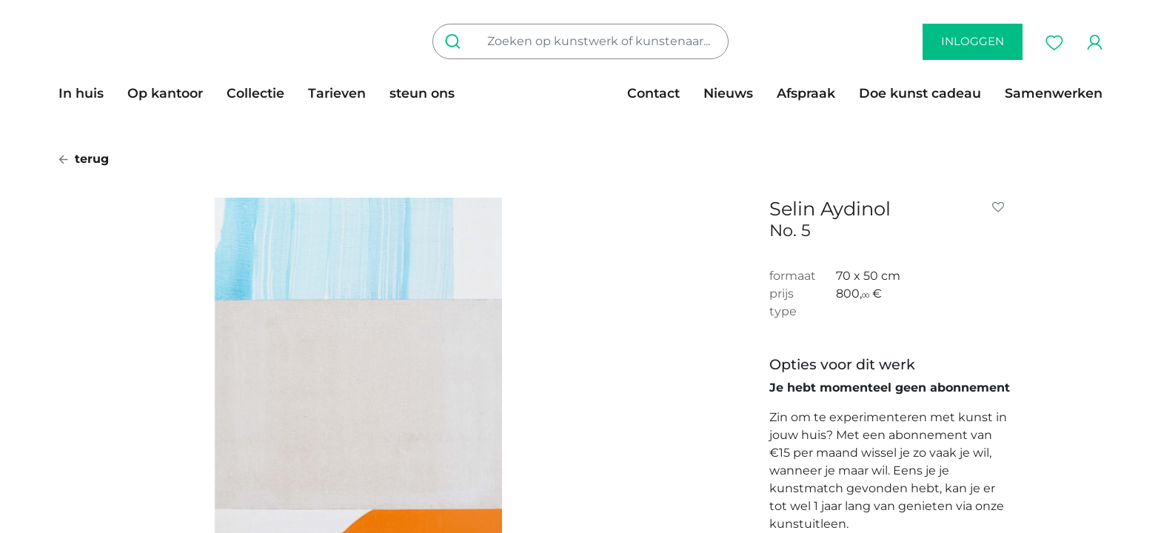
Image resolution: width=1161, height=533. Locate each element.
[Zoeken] (455, 41)
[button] (1001, 207)
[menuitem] (87, 93)
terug (83, 159)
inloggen (972, 41)
